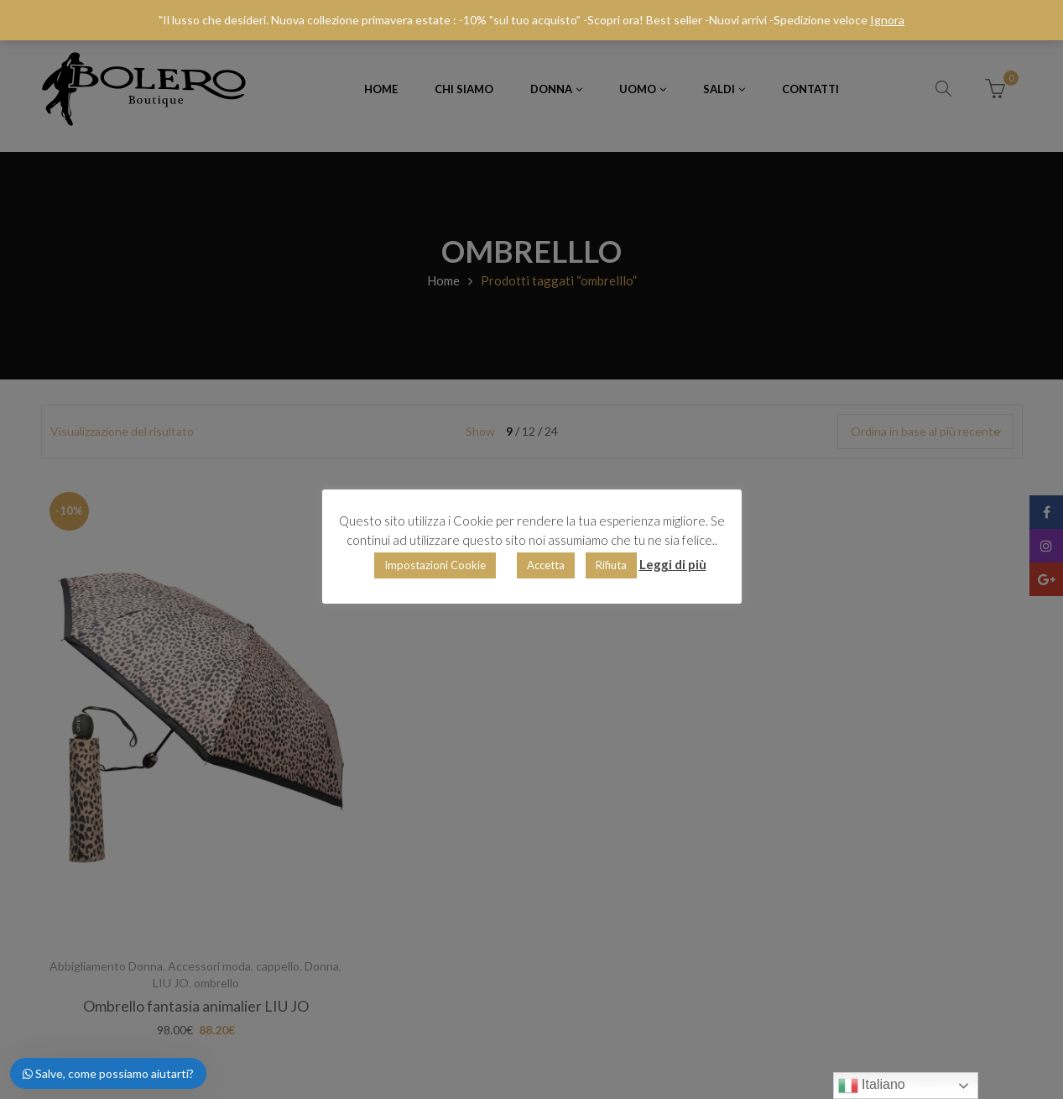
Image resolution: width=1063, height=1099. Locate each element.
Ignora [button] (887, 20)
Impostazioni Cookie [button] (435, 565)
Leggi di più (672, 564)
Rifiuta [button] (611, 565)
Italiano (871, 1085)
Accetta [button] (546, 565)
